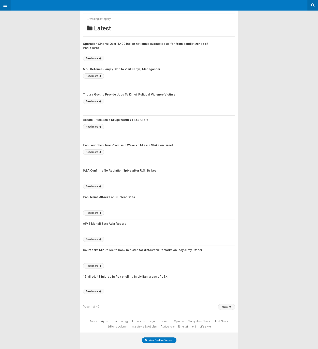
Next (226, 306)
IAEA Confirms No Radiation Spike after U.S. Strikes (119, 170)
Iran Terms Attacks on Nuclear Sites (109, 197)
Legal (152, 321)
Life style (205, 326)
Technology (120, 321)
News (93, 321)
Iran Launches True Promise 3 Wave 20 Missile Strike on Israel (128, 145)
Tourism (164, 321)
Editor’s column (117, 326)
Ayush (105, 321)
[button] (5, 5)
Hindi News (221, 321)
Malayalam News (199, 321)
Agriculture (167, 326)
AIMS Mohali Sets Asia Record (104, 224)
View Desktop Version (159, 340)
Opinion (179, 321)
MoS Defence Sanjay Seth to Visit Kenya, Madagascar (121, 69)
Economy (138, 321)
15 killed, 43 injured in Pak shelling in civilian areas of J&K (125, 276)
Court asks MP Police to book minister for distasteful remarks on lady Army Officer (142, 250)
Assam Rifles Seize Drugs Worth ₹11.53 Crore (115, 120)
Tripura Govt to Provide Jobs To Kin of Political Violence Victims (129, 94)
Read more (93, 58)
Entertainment (187, 326)
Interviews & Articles (144, 326)
